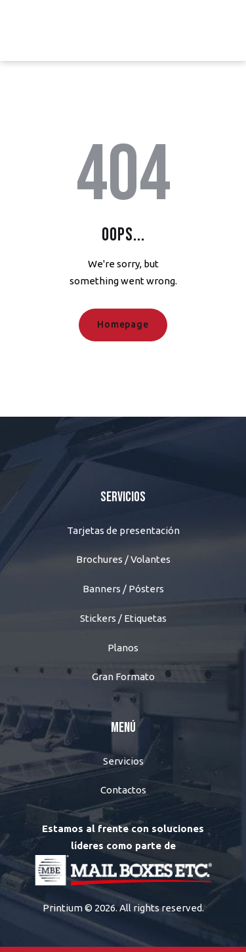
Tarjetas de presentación (123, 530)
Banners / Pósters (123, 588)
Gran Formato (123, 676)
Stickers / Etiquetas (123, 618)
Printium (63, 907)
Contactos (123, 789)
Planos (123, 647)
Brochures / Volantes (123, 559)
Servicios (123, 761)
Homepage (122, 324)
